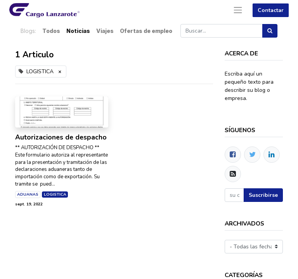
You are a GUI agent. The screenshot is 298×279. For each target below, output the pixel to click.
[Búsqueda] (269, 31)
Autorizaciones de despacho (61, 137)
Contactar (271, 10)
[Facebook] (233, 154)
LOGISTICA (55, 194)
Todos (51, 31)
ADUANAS (27, 194)
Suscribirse (263, 195)
